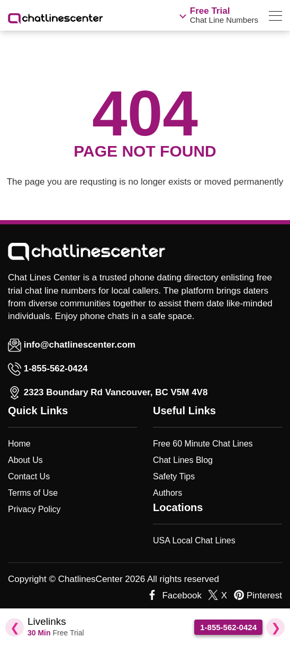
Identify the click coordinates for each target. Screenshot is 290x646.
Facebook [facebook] (182, 595)
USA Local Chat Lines (194, 540)
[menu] (275, 17)
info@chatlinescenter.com (71, 345)
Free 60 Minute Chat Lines (203, 443)
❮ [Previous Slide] (15, 627)
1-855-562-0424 (56, 368)
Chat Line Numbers (224, 15)
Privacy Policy (34, 509)
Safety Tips (174, 476)
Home (19, 443)
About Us (25, 460)
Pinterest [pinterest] (264, 595)
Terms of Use (33, 492)
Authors (167, 492)
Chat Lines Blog (183, 460)
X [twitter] (224, 595)
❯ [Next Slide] (275, 627)
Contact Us (29, 476)
